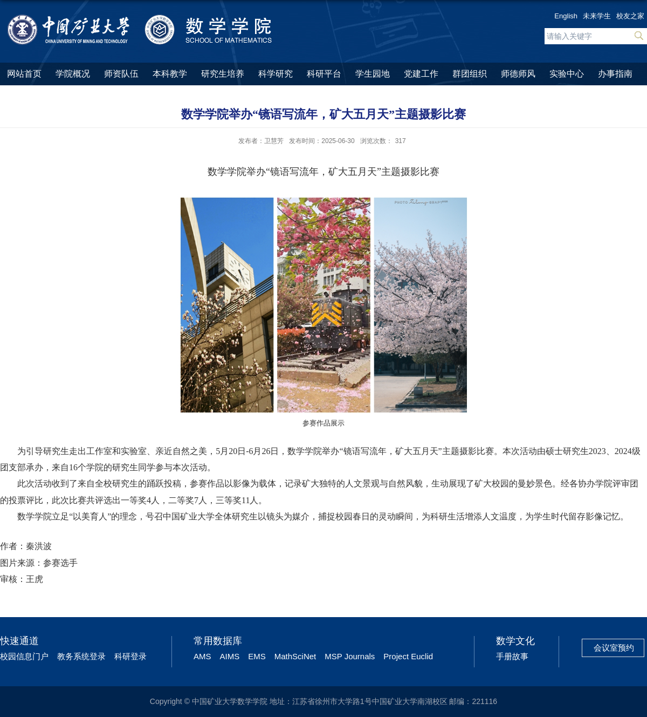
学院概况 (73, 73)
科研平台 (324, 73)
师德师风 (518, 73)
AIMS (230, 656)
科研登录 (130, 656)
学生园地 (372, 73)
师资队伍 (121, 73)
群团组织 (469, 73)
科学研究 (275, 73)
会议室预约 (614, 647)
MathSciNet (295, 656)
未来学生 (597, 16)
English (565, 16)
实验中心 (566, 73)
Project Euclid (408, 656)
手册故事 (512, 656)
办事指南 (615, 73)
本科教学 (170, 73)
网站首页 (24, 73)
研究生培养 (222, 73)
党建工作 (421, 73)
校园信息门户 (24, 656)
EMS (257, 656)
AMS (202, 656)
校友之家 (630, 16)
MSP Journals (350, 656)
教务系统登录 (81, 656)
